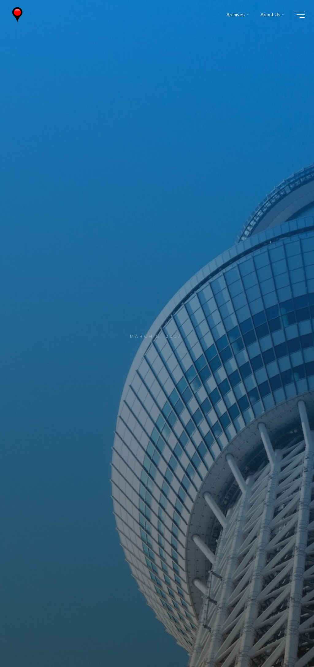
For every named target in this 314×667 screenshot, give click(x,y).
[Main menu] (299, 15)
